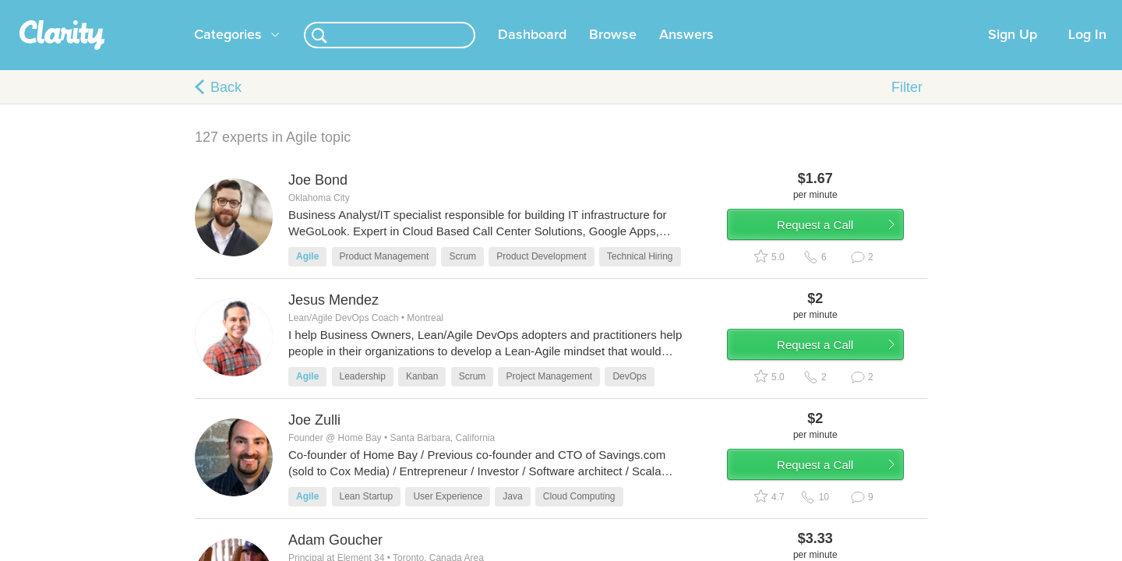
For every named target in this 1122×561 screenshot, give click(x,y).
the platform (170, 9)
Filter (907, 106)
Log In (1087, 54)
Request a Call (835, 252)
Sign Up (1012, 54)
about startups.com (973, 10)
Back (226, 106)
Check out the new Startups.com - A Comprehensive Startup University (748, 10)
